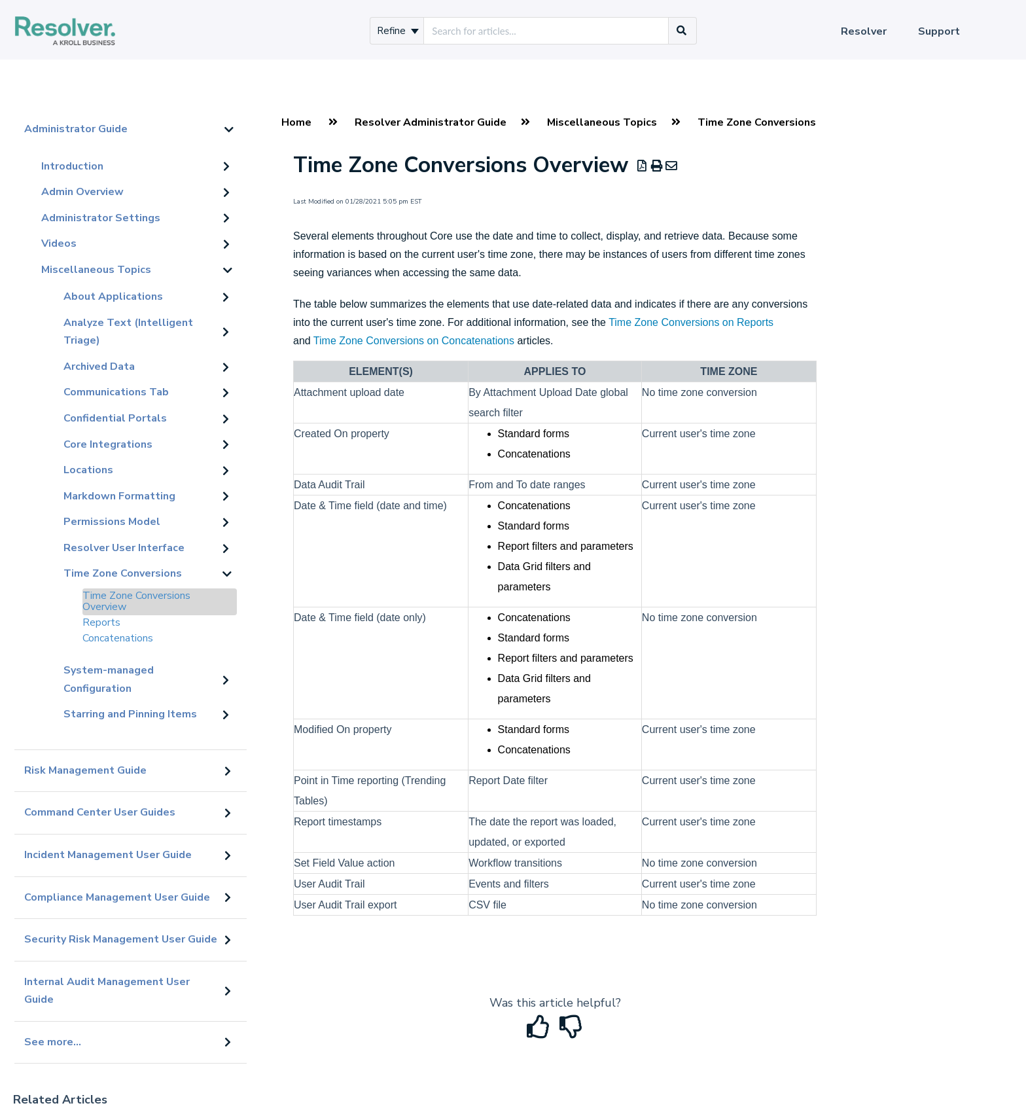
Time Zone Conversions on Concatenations (413, 340)
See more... (52, 1042)
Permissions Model (111, 521)
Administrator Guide (76, 129)
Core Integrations (107, 444)
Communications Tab (116, 392)
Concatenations (117, 638)
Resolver (864, 31)
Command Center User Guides (99, 812)
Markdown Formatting (119, 496)
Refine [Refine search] (398, 30)
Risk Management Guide (85, 770)
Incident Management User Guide (108, 855)
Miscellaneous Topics (96, 269)
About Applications (113, 296)
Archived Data (99, 366)
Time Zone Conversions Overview (136, 601)
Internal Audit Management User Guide (107, 991)
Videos (59, 243)
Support (939, 31)
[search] (546, 31)
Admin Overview (82, 192)
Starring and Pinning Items (130, 714)
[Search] (682, 31)
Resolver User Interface (124, 548)
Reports (101, 622)
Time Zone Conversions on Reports (691, 322)
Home (296, 122)
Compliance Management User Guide (117, 897)
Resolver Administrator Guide (430, 122)
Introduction (72, 166)
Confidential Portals (115, 418)
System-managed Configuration (108, 679)
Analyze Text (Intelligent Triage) (128, 331)
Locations (88, 470)
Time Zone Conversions (122, 573)
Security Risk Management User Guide (120, 939)
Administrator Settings (100, 218)
